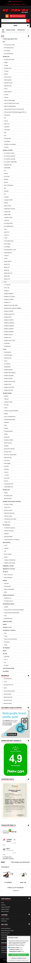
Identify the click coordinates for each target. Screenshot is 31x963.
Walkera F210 (7, 384)
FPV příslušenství (8, 53)
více (21, 947)
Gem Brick (7, 642)
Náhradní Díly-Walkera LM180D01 (12, 308)
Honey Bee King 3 (9, 241)
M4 (5, 188)
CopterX (6, 197)
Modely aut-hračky (9, 59)
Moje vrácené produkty (7, 930)
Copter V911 (7, 211)
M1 (4, 170)
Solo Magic (7, 247)
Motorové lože (8, 443)
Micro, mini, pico (8, 574)
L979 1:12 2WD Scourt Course (11, 103)
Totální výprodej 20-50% (10, 39)
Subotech (6, 127)
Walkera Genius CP (9, 314)
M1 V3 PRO (7, 176)
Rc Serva (5, 571)
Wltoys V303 (7, 206)
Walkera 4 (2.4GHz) (9, 296)
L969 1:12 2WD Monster (10, 106)
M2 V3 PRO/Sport (8, 185)
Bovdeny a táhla (8, 440)
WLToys (6, 97)
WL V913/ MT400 (8, 223)
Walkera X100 (7, 317)
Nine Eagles (7, 244)
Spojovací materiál (9, 449)
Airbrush (6, 583)
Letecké (6, 548)
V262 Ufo (6, 220)
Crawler (6, 71)
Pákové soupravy (9, 531)
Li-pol (5, 545)
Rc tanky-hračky (8, 504)
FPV (4, 42)
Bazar (4, 651)
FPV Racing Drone (9, 48)
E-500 (5, 238)
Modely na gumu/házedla (11, 410)
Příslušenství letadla (9, 419)
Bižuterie (6, 422)
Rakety (6, 413)
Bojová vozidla (8, 510)
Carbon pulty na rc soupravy (11, 539)
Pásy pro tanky (8, 516)
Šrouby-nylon (7, 451)
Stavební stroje (8, 83)
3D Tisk (5, 653)
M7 (5, 194)
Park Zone (7, 460)
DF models (7, 129)
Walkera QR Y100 (8, 390)
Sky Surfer (7, 478)
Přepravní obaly (7, 621)
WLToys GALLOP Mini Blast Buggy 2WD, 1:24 (15, 112)
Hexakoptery (7, 352)
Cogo (5, 636)
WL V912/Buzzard (8, 226)
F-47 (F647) (7, 285)
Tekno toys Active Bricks (10, 639)
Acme (5, 88)
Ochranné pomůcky (8, 668)
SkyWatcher (7, 367)
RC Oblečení (6, 648)
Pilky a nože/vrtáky (9, 589)
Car (5, 551)
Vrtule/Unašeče (8, 431)
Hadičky (6, 446)
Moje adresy (4, 935)
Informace (5, 676)
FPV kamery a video (9, 45)
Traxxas (6, 94)
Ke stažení (6, 671)
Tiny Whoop (7, 364)
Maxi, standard (8, 577)
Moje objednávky (5, 928)
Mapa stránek (5, 911)
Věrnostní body (7, 700)
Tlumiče (6, 147)
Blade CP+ (7, 267)
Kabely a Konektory (8, 595)
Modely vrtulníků (8, 150)
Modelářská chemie (8, 604)
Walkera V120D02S (9, 323)
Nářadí (5, 580)
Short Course (7, 77)
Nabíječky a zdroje (8, 566)
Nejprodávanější (5, 907)
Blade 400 (7, 276)
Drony (4, 349)
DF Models (7, 343)
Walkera (6, 290)
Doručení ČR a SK (8, 685)
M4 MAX (6, 191)
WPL (5, 132)
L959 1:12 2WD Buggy (9, 100)
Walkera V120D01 (8, 311)
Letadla (6, 396)
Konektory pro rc (8, 601)
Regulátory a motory (9, 569)
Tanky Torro (7, 507)
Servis (5, 688)
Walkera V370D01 (8, 299)
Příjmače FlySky (8, 536)
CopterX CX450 (8, 200)
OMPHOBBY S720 (8, 487)
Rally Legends (8, 80)
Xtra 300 (6, 466)
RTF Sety (6, 405)
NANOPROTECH (8, 618)
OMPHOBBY (7, 168)
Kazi (5, 633)
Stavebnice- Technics (9, 630)
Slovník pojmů (7, 694)
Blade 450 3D (7, 261)
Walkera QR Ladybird (9, 372)
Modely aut (6, 56)
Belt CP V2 (7, 232)
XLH (5, 135)
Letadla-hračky (8, 402)
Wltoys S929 (7, 214)
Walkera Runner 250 (9, 381)
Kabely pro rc (7, 598)
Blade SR (6, 270)
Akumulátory (6, 542)
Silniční (6, 74)
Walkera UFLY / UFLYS (9, 340)
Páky (5, 425)
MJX (5, 282)
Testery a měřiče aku (9, 560)
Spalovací (7, 437)
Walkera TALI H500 (9, 387)
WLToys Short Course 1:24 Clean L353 (14, 109)
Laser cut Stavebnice (9, 416)
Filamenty (6, 656)
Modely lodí (6, 490)
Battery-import (5, 919)
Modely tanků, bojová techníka (12, 501)
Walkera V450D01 (9, 320)
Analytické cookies (14, 949)
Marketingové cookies (15, 951)
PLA (5, 662)
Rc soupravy (6, 525)
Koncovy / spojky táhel (10, 454)
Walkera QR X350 (8, 375)
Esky (5, 229)
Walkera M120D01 (8, 293)
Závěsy (6, 428)
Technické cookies (14, 947)
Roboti (5, 624)
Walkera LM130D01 (9, 331)
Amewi (6, 121)
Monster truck (7, 68)
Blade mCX (7, 279)
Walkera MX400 (8, 370)
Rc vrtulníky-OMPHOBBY (10, 162)
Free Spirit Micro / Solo (10, 249)
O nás (5, 681)
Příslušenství (7, 138)
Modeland (4, 921)
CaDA (5, 645)
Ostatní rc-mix (7, 627)
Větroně (6, 399)
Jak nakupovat (7, 678)
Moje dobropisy (5, 933)
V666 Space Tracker (9, 209)
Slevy (2, 902)
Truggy (6, 65)
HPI (5, 118)
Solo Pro (6, 255)
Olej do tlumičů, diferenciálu (11, 612)
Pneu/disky (7, 141)
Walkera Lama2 (8, 334)
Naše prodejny (7, 703)
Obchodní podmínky (9, 691)
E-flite (5, 258)
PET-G (5, 659)
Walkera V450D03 (9, 326)
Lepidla (6, 607)
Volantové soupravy (9, 528)
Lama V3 (6, 235)
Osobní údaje (5, 937)
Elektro (6, 434)
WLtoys (6, 203)
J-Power (6, 475)
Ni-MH (5, 557)
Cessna (6, 472)
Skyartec (6, 469)
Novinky (3, 905)
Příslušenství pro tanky (10, 519)
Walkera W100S (8, 378)
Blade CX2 (7, 264)
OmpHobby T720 (8, 484)
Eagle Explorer (8, 252)
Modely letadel (7, 393)
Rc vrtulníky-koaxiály (9, 159)
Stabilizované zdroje (9, 563)
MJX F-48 (6, 288)
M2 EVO (6, 182)
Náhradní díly (7, 86)
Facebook (15, 890)
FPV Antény (7, 50)
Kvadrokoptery (8, 355)
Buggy (6, 62)
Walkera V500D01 (8, 329)
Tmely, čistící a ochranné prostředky (14, 610)
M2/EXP (6, 179)
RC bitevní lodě (8, 495)
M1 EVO (6, 173)
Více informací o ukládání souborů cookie (18, 960)
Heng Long (7, 115)
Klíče (5, 592)
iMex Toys (6, 124)
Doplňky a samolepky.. (10, 144)
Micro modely (8, 554)
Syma (5, 361)
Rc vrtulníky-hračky (9, 153)
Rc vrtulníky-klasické (9, 156)
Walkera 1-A (7, 302)
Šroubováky (7, 586)
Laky (5, 615)
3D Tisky (6, 665)
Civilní (5, 408)
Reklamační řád (7, 697)
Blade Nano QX (8, 273)
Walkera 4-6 (7, 337)
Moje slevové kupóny (7, 939)
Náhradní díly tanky (9, 513)
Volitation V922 (8, 217)
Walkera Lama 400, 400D (11, 305)
